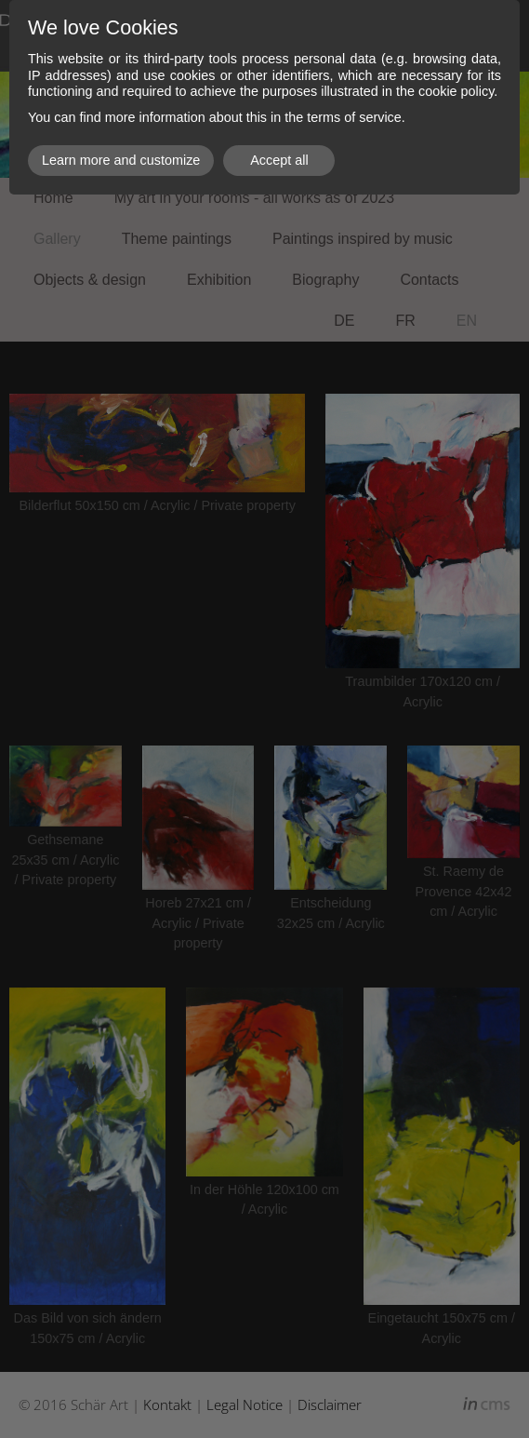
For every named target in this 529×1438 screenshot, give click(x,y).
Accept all (279, 160)
